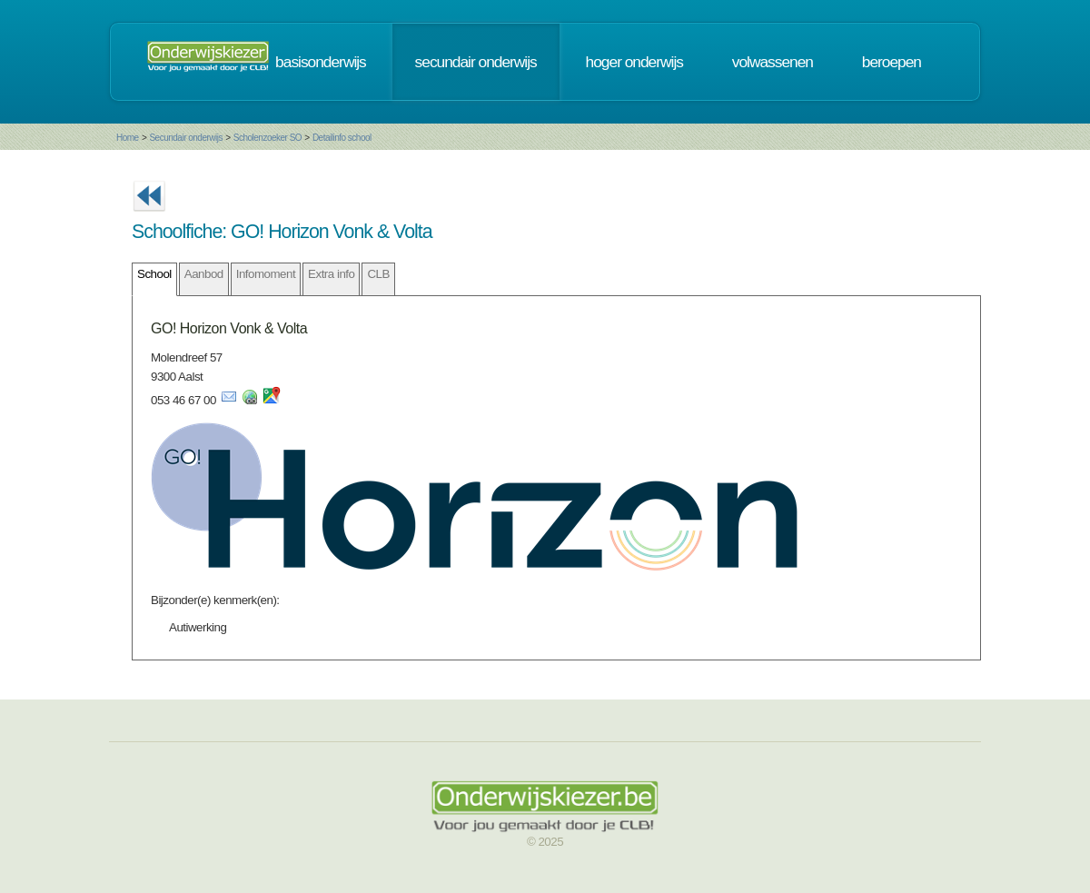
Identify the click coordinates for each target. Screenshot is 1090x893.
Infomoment (265, 274)
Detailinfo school (342, 138)
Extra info (331, 274)
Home (127, 138)
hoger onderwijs (634, 62)
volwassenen (772, 62)
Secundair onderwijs (186, 138)
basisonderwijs (320, 62)
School (154, 274)
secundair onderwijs (476, 62)
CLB (378, 274)
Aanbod (203, 274)
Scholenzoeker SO (267, 138)
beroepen (891, 62)
